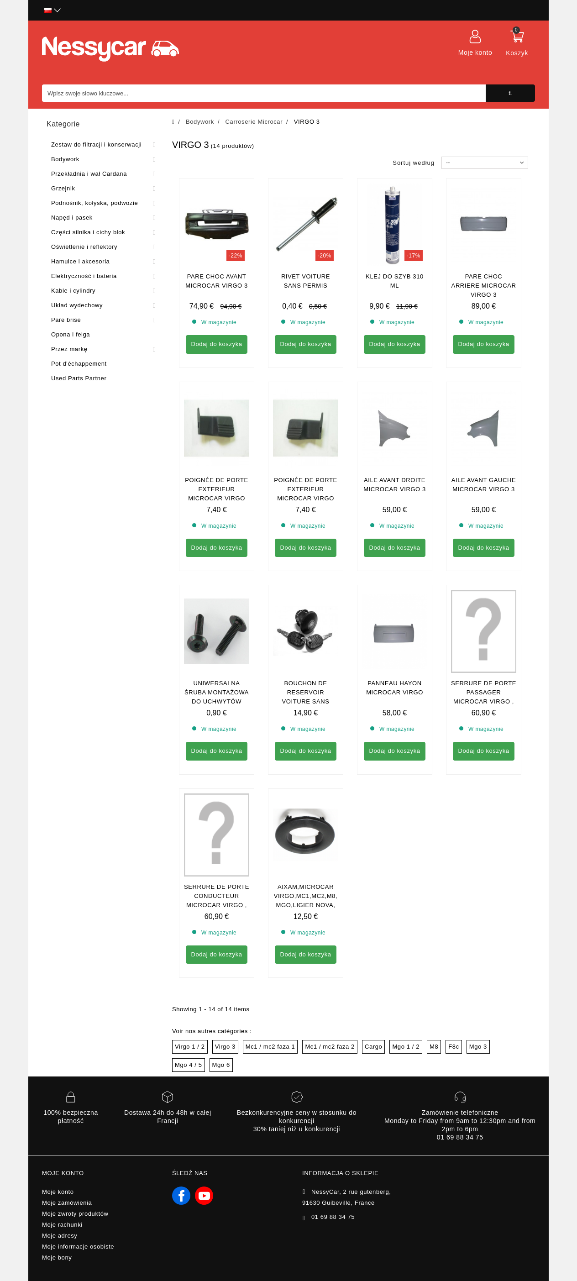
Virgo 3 (225, 1046)
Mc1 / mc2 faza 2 (330, 1046)
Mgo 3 (478, 1046)
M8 (434, 1046)
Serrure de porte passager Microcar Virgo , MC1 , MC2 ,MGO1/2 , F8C (483, 701)
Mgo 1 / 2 (406, 1046)
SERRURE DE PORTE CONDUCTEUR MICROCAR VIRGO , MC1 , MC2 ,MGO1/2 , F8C (216, 905)
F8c (453, 1046)
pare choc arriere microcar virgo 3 (483, 285)
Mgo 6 (221, 1064)
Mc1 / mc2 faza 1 (270, 1046)
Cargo (373, 1046)
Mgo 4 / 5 (188, 1064)
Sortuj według (414, 162)
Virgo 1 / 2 (190, 1046)
